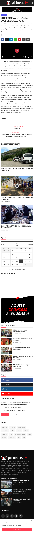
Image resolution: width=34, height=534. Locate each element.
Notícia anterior (17, 126)
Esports (19, 430)
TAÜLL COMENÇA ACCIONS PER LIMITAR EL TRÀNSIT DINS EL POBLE (17, 169)
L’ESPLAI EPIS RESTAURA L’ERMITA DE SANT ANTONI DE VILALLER (17, 198)
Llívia (19, 437)
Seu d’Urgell (12, 437)
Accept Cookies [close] (17, 529)
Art (24, 437)
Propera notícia (17, 132)
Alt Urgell (26, 430)
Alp (11, 434)
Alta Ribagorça (21, 427)
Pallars (12, 430)
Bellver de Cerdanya (20, 434)
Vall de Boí (4, 434)
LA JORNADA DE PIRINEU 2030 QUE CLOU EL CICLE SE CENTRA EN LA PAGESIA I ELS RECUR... (17, 135)
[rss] (21, 516)
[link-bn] (17, 9)
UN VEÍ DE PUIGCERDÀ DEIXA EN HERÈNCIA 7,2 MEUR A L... (22, 490)
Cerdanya (4, 427)
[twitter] (7, 516)
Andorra (4, 437)
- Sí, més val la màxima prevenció (12, 407)
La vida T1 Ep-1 (17, 128)
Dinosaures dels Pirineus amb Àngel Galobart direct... (22, 500)
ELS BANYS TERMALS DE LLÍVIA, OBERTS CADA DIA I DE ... (22, 481)
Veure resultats (15, 415)
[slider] (8, 57)
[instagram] (12, 516)
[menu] (2, 3)
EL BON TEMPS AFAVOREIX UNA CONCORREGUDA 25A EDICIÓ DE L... (16, 227)
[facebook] (3, 516)
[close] (32, 521)
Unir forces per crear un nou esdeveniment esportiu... (20, 330)
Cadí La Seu (5, 430)
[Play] (2, 57)
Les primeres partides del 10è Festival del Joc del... (23, 357)
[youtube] (16, 516)
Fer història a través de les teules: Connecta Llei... (21, 348)
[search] (32, 3)
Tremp (29, 434)
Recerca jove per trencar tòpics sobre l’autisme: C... (22, 339)
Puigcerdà (12, 427)
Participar (5, 415)
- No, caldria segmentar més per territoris (14, 410)
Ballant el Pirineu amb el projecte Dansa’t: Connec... (21, 365)
